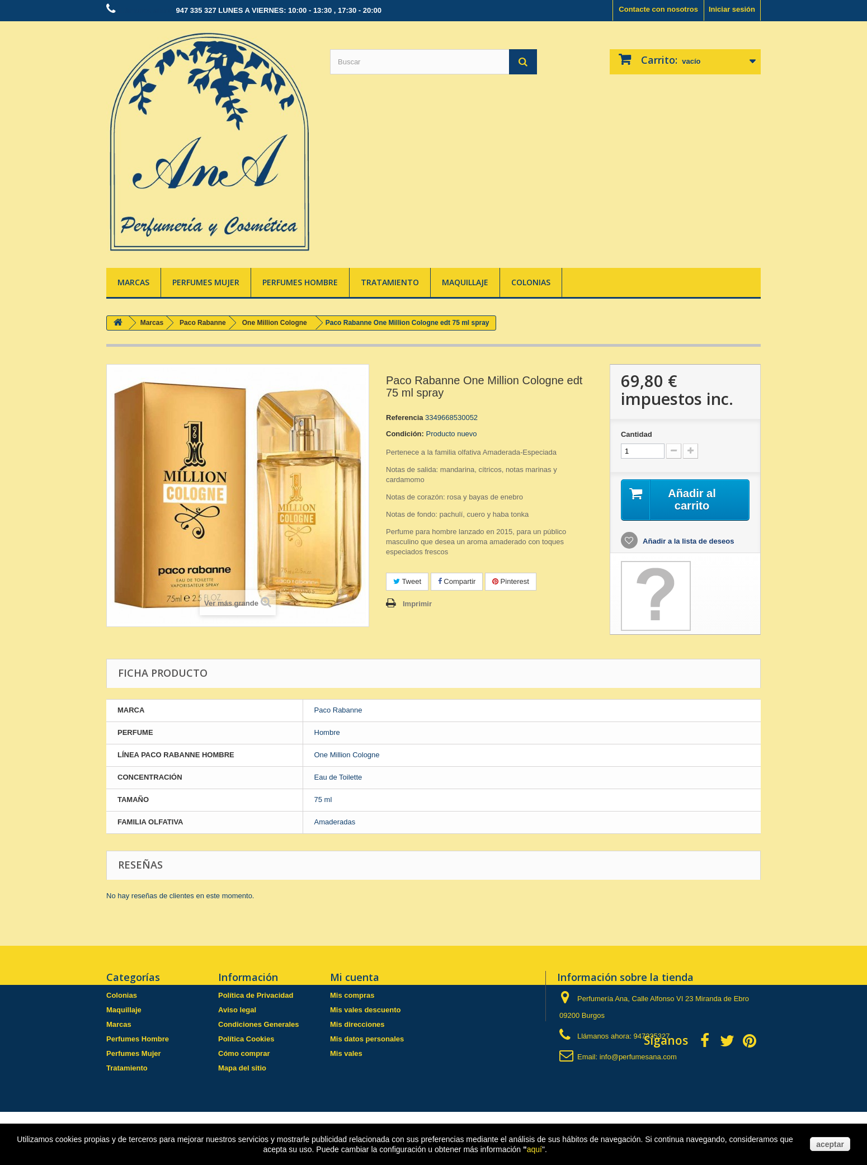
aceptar (830, 1144)
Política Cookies (246, 1039)
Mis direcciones (357, 1024)
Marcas (133, 282)
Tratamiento (390, 282)
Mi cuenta (354, 977)
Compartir (457, 581)
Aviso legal (237, 1010)
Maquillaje (465, 282)
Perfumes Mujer (205, 282)
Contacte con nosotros (658, 9)
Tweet (407, 581)
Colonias (530, 282)
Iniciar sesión (732, 9)
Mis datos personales (367, 1039)
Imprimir (417, 604)
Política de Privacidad (255, 995)
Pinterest (510, 581)
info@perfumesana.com (638, 1057)
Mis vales (346, 1053)
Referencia (404, 417)
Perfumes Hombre (300, 282)
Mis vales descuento (365, 1010)
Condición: (405, 434)
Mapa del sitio (242, 1068)
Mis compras (352, 995)
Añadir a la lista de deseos (687, 541)
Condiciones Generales (258, 1024)
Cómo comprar (244, 1053)
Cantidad (636, 434)
